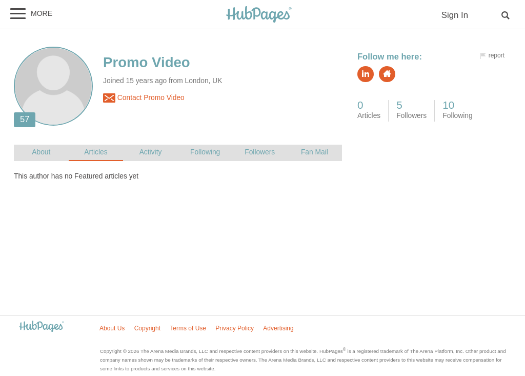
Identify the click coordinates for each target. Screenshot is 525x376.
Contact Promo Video (144, 98)
